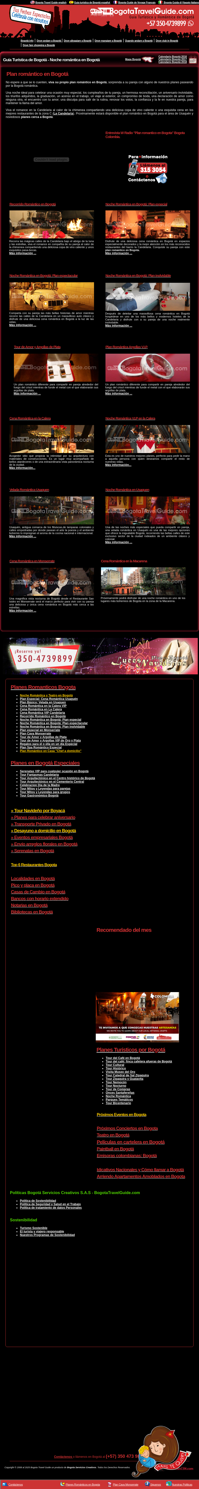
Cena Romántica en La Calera (41, 709)
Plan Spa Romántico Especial (41, 747)
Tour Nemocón (116, 1082)
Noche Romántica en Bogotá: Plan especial (50, 719)
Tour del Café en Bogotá (123, 1058)
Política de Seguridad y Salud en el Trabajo (50, 1204)
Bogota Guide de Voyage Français (136, 2)
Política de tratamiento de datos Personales (51, 1207)
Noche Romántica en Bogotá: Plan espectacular (54, 723)
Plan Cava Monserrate (35, 733)
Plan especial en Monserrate (40, 730)
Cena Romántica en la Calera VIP (43, 706)
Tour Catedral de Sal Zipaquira (127, 1075)
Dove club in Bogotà (167, 40)
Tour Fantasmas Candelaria (39, 774)
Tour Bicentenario (118, 1103)
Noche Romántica (118, 1096)
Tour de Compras (118, 1089)
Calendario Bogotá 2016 (172, 56)
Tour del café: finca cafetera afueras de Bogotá (139, 1061)
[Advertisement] (97, 1296)
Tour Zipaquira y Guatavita (124, 1079)
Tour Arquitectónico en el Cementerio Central (52, 781)
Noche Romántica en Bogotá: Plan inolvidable (52, 726)
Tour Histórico (116, 1068)
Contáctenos (63, 1457)
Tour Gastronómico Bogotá (39, 795)
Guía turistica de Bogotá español (92, 2)
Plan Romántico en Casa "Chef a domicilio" (50, 751)
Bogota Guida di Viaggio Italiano (181, 2)
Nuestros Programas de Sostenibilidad (47, 1235)
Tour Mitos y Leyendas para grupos (45, 792)
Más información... (22, 468)
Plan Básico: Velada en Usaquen (43, 702)
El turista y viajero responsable (42, 1231)
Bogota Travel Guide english (50, 2)
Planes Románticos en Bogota (83, 1484)
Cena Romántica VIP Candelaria (42, 713)
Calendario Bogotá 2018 (172, 62)
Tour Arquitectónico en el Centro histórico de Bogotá (57, 778)
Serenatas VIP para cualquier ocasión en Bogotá (54, 771)
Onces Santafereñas (120, 1092)
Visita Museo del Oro (120, 1072)
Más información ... (22, 253)
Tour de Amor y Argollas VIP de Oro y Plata (50, 740)
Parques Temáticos (119, 1099)
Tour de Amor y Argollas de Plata (43, 737)
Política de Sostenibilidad (38, 1201)
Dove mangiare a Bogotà (108, 40)
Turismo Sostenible (33, 1228)
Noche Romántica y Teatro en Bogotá (46, 695)
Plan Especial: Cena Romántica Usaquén (49, 699)
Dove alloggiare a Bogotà (77, 40)
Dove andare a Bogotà (49, 40)
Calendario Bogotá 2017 (172, 59)
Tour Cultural (115, 1065)
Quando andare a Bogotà (138, 40)
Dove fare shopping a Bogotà (39, 45)
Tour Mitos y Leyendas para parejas (45, 788)
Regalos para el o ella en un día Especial (48, 744)
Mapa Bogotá (140, 59)
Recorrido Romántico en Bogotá (43, 716)
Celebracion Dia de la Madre (40, 785)
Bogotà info (27, 40)
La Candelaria (63, 113)
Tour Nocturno (116, 1086)
